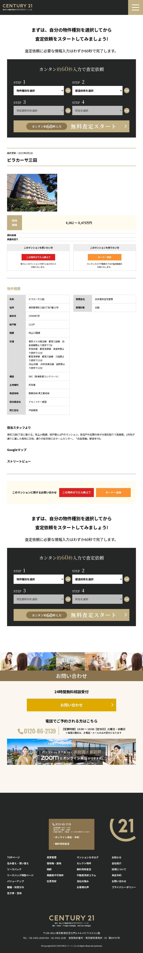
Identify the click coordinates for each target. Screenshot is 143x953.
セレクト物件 (84, 863)
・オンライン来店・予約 (66, 837)
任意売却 (51, 881)
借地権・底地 (54, 863)
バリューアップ (15, 881)
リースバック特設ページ (20, 875)
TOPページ (13, 857)
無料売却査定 (84, 869)
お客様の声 (83, 887)
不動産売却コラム (86, 875)
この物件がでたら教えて (38, 257)
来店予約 (116, 875)
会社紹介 (116, 863)
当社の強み (83, 881)
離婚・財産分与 (15, 887)
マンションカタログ (87, 857)
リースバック (14, 869)
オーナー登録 (104, 257)
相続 (49, 869)
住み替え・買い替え (18, 863)
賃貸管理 (51, 857)
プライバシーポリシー (124, 887)
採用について (119, 869)
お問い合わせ (71, 705)
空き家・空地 (14, 893)
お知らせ (116, 857)
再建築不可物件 (55, 875)
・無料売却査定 (61, 843)
